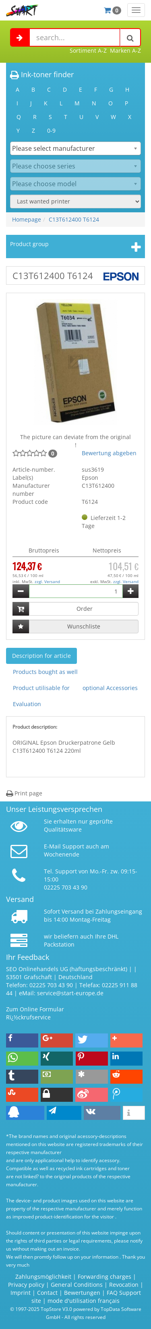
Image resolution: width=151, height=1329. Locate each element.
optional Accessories (110, 688)
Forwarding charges (104, 1276)
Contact (47, 1292)
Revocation (124, 1284)
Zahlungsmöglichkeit (43, 1276)
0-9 (51, 130)
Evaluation (27, 704)
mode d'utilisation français (84, 1300)
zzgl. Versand (47, 581)
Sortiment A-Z (88, 50)
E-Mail (52, 846)
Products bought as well (45, 672)
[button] (22, 1040)
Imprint (20, 1292)
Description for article (41, 655)
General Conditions (77, 1284)
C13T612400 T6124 (74, 219)
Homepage (26, 219)
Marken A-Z (125, 50)
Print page (24, 793)
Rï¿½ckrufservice (28, 1017)
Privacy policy (26, 1284)
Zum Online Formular (35, 1009)
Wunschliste (83, 626)
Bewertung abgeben (109, 453)
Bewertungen (82, 1292)
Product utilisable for (41, 688)
